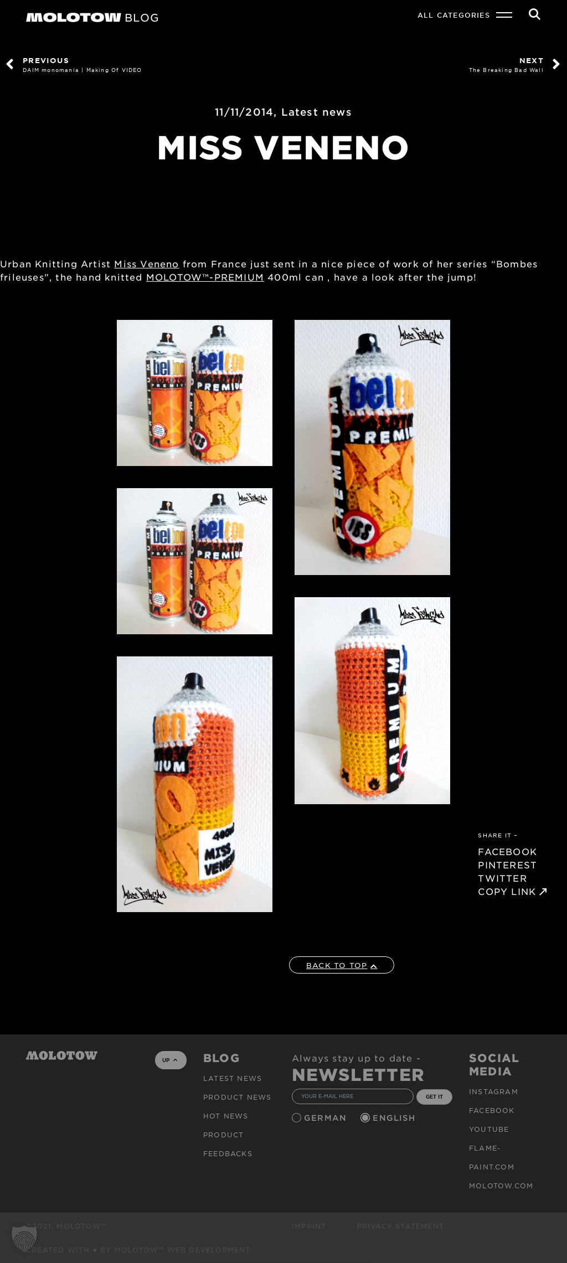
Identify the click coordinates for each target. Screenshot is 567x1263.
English (395, 1117)
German (326, 1117)
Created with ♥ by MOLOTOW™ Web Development (138, 1249)
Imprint (309, 1225)
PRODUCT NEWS (237, 1097)
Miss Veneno (146, 263)
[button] (24, 1238)
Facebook (492, 1110)
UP (169, 1060)
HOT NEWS (226, 1115)
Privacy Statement (400, 1225)
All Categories (453, 15)
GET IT (434, 1096)
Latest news (316, 112)
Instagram (493, 1091)
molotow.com (501, 1185)
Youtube (489, 1129)
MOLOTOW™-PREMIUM (205, 276)
